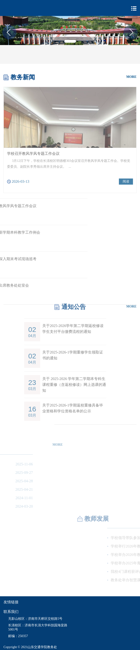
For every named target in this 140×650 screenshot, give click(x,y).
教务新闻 (23, 77)
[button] (70, 41)
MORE (131, 76)
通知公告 (73, 304)
